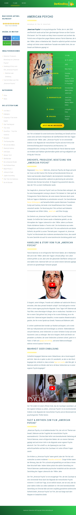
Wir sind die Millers (8, 143)
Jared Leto (52, 211)
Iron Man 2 (6, 110)
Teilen (7, 38)
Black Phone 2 (7, 166)
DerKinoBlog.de (49, 510)
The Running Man (8, 140)
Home (6, 3)
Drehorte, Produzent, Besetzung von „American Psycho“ (11, 59)
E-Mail (15, 43)
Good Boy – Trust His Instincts (9, 131)
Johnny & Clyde (7, 170)
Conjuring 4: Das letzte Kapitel (9, 118)
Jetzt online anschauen (52, 125)
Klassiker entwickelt (54, 459)
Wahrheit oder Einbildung (9, 74)
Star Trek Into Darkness (10, 176)
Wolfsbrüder (6, 156)
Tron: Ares (6, 126)
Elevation (5, 136)
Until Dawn (6, 150)
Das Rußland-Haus (8, 163)
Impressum (25, 510)
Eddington (6, 113)
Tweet (15, 38)
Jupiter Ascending (8, 173)
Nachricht (7, 43)
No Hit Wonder (7, 180)
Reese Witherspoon (33, 202)
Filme (15, 3)
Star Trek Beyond (8, 123)
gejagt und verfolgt (46, 341)
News (24, 3)
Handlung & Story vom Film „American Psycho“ (11, 67)
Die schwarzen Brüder (9, 160)
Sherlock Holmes (8, 146)
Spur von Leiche (59, 362)
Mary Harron (39, 170)
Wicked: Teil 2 (7, 153)
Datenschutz (31, 510)
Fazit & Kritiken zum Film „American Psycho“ (11, 81)
